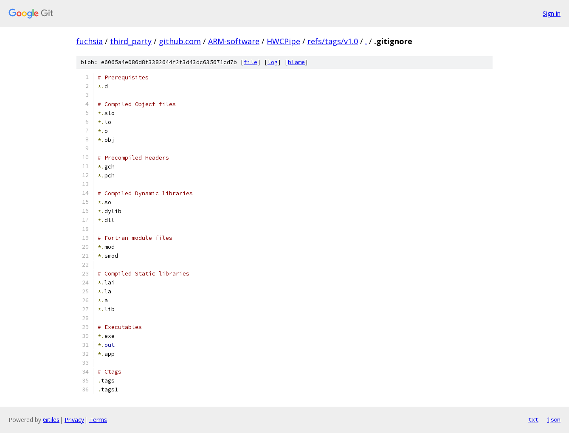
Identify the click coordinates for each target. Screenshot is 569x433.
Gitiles (51, 420)
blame (296, 62)
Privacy (74, 420)
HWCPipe (283, 41)
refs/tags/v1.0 (332, 41)
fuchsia (89, 41)
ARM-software (233, 41)
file (250, 62)
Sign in (552, 13)
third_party (131, 41)
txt (533, 419)
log (273, 62)
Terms (98, 420)
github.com (180, 41)
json (554, 419)
